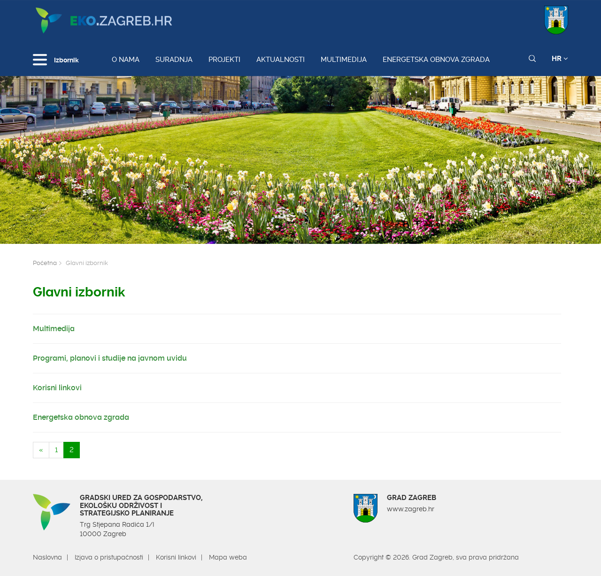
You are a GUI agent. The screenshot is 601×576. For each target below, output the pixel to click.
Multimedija (344, 59)
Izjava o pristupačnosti (109, 557)
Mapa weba (228, 557)
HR (560, 58)
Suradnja (174, 59)
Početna (45, 262)
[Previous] (41, 450)
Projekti (224, 59)
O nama (125, 59)
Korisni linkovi (57, 387)
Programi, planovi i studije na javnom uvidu (110, 358)
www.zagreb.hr (410, 509)
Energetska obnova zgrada (436, 59)
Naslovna (47, 557)
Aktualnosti (280, 59)
